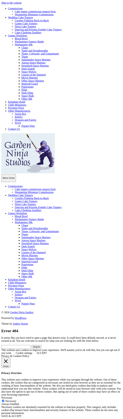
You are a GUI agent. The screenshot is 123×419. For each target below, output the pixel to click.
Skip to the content (11, 2)
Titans (24, 56)
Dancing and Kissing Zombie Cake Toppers (38, 29)
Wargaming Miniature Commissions (34, 14)
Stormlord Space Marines (35, 65)
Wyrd (18, 122)
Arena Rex (20, 113)
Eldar (24, 89)
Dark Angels (28, 68)
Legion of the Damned (33, 74)
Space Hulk (27, 95)
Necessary (10, 401)
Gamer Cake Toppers (26, 23)
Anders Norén (20, 323)
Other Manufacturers (19, 110)
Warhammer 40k (24, 44)
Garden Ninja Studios (21, 312)
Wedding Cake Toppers (20, 17)
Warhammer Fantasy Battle (29, 41)
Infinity (19, 116)
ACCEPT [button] (41, 353)
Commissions (15, 8)
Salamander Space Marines (36, 59)
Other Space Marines (32, 80)
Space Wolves (28, 71)
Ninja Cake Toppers (25, 26)
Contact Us (14, 129)
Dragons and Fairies (25, 119)
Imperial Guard (29, 83)
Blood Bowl (21, 38)
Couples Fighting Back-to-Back (32, 20)
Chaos (24, 47)
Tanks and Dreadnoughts (34, 50)
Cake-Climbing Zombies (28, 32)
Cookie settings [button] (24, 353)
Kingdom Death (16, 101)
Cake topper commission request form (35, 11)
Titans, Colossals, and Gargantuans (40, 53)
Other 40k (26, 98)
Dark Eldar (27, 92)
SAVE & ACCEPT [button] (11, 416)
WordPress (20, 318)
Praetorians (27, 86)
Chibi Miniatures (17, 104)
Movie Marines (29, 77)
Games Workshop (17, 35)
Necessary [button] (6, 397)
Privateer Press (16, 107)
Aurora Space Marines (33, 62)
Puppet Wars (28, 125)
